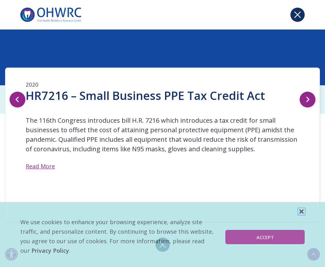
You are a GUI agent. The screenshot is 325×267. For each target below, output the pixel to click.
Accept (265, 237)
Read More (40, 166)
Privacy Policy (50, 250)
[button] (301, 211)
